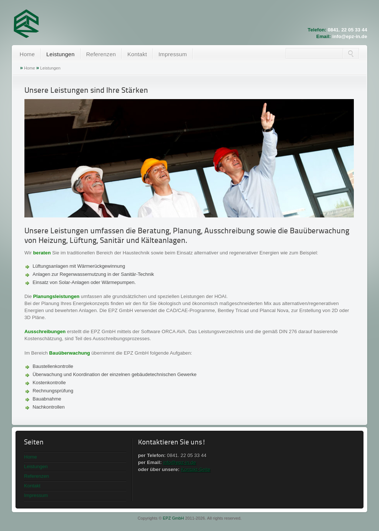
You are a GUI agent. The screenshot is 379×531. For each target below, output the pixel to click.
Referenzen (101, 54)
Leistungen (60, 54)
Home (27, 54)
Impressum (172, 54)
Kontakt (137, 54)
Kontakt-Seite (195, 469)
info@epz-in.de (349, 36)
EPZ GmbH (173, 518)
